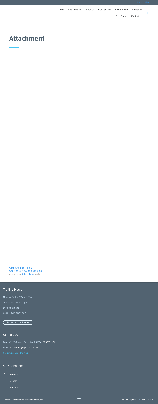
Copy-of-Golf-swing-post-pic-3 (25, 270)
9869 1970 (143, 2)
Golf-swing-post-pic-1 (20, 267)
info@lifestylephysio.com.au (24, 347)
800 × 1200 (28, 273)
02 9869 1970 (49, 342)
